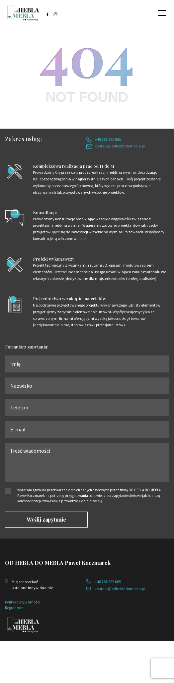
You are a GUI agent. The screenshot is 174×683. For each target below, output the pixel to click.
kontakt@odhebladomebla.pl (120, 145)
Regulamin (14, 607)
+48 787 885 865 (108, 139)
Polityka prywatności (22, 601)
